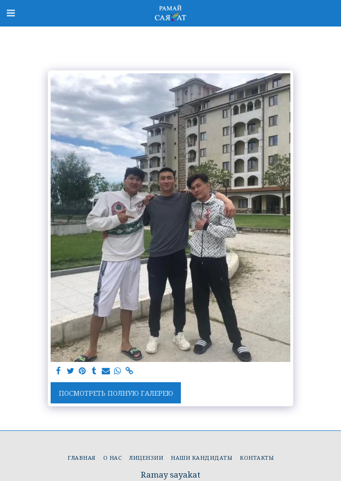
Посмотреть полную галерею (116, 393)
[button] (10, 13)
